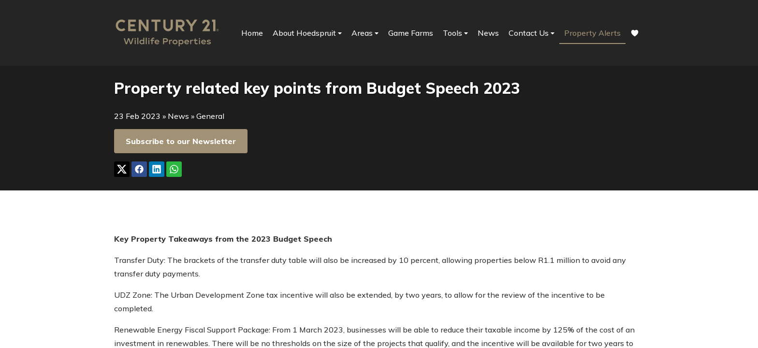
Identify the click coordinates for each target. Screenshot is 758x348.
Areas (365, 33)
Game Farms (410, 33)
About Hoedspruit (307, 33)
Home (252, 33)
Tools (455, 33)
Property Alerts (592, 33)
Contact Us (531, 33)
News (488, 33)
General (210, 116)
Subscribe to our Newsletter (181, 141)
